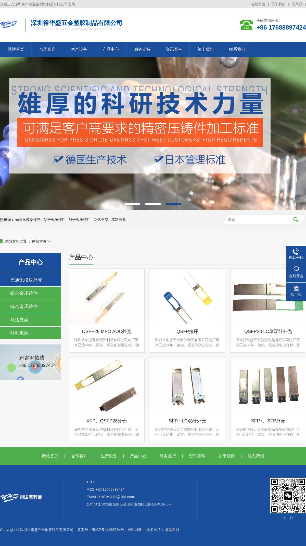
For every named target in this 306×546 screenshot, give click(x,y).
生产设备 (79, 49)
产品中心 (111, 49)
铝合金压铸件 (54, 220)
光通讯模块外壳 (27, 220)
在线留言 (258, 4)
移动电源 (118, 220)
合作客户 (47, 49)
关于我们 (278, 4)
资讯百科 (174, 49)
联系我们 (299, 4)
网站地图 (135, 530)
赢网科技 (172, 530)
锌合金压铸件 (79, 220)
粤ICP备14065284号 (108, 530)
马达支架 (101, 220)
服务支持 (142, 49)
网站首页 (16, 49)
